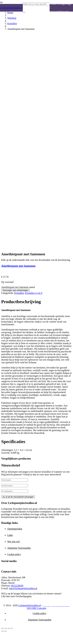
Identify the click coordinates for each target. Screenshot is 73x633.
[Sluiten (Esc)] (11, 628)
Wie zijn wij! (13, 541)
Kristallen (12, 23)
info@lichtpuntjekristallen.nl (23, 588)
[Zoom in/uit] (2, 628)
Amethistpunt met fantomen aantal (18, 287)
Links (10, 535)
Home (10, 12)
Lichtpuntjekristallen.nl (29, 605)
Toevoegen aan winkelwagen (15, 290)
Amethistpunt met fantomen (18, 265)
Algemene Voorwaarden (19, 548)
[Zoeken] (24, 12)
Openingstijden (14, 528)
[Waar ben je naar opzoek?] (36, 4)
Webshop (11, 18)
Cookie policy (14, 554)
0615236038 (17, 585)
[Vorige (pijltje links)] (2, 631)
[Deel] (8, 628)
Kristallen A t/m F (33, 293)
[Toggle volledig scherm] (5, 628)
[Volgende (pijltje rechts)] (5, 631)
